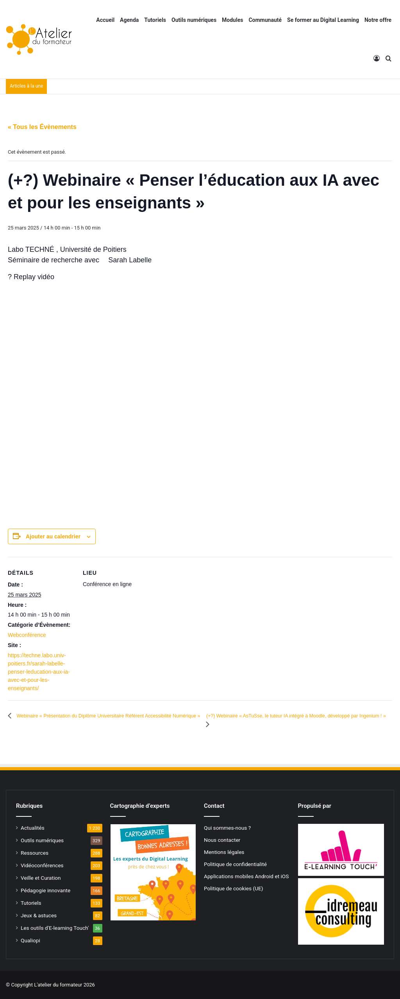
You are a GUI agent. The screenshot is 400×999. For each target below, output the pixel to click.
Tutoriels (155, 20)
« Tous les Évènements (42, 127)
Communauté (265, 20)
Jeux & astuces (39, 915)
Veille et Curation (41, 878)
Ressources (34, 853)
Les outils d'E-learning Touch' (55, 928)
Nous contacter (222, 840)
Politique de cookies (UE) (233, 888)
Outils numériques (193, 20)
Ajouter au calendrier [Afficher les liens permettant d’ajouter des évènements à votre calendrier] (53, 536)
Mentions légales (224, 852)
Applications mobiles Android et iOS (246, 876)
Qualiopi (30, 940)
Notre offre (377, 20)
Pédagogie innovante (45, 890)
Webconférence (27, 635)
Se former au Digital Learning (323, 20)
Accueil (105, 20)
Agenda (129, 20)
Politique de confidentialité (235, 864)
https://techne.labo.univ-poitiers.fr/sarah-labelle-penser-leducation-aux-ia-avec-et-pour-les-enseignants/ (39, 671)
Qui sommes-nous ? (227, 828)
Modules (232, 20)
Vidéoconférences (42, 865)
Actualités (33, 828)
